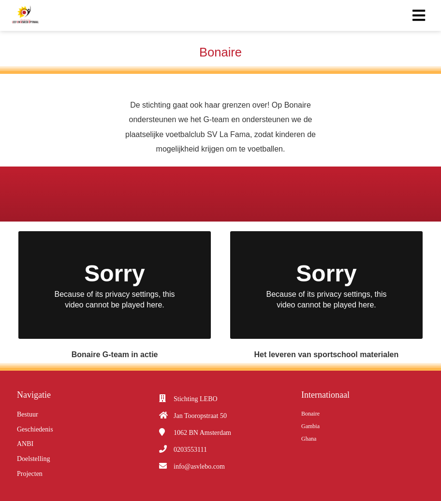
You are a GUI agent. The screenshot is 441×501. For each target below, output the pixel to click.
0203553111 (190, 449)
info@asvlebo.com (199, 466)
